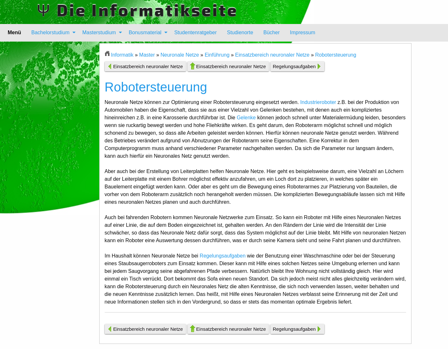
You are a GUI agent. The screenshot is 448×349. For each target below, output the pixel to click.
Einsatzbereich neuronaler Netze (272, 55)
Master (147, 55)
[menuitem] (51, 33)
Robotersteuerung (335, 55)
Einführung (217, 55)
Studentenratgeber (195, 32)
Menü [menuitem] (14, 32)
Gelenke (246, 117)
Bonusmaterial (145, 32)
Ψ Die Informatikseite (137, 9)
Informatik (122, 55)
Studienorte (240, 32)
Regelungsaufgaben (294, 66)
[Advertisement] (68, 139)
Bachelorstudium (50, 32)
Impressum (302, 32)
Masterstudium (99, 32)
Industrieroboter (318, 102)
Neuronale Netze (179, 55)
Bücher (272, 32)
